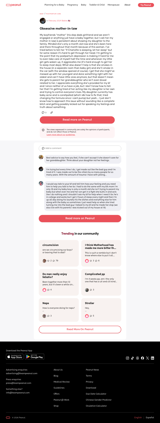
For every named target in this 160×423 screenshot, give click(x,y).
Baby (83, 5)
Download (91, 388)
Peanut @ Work (61, 400)
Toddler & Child (97, 5)
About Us (58, 370)
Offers (57, 394)
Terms (89, 376)
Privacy (89, 382)
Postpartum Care (53, 14)
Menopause (114, 5)
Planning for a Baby (54, 5)
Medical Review (62, 382)
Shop (56, 406)
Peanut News (92, 370)
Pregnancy (72, 5)
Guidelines (59, 388)
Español (150, 418)
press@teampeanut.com (18, 383)
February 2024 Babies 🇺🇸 (59, 21)
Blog (56, 376)
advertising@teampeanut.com (21, 374)
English (138, 418)
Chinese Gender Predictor (99, 400)
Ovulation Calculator (96, 406)
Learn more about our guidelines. (61, 135)
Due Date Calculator (96, 394)
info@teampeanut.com (18, 393)
